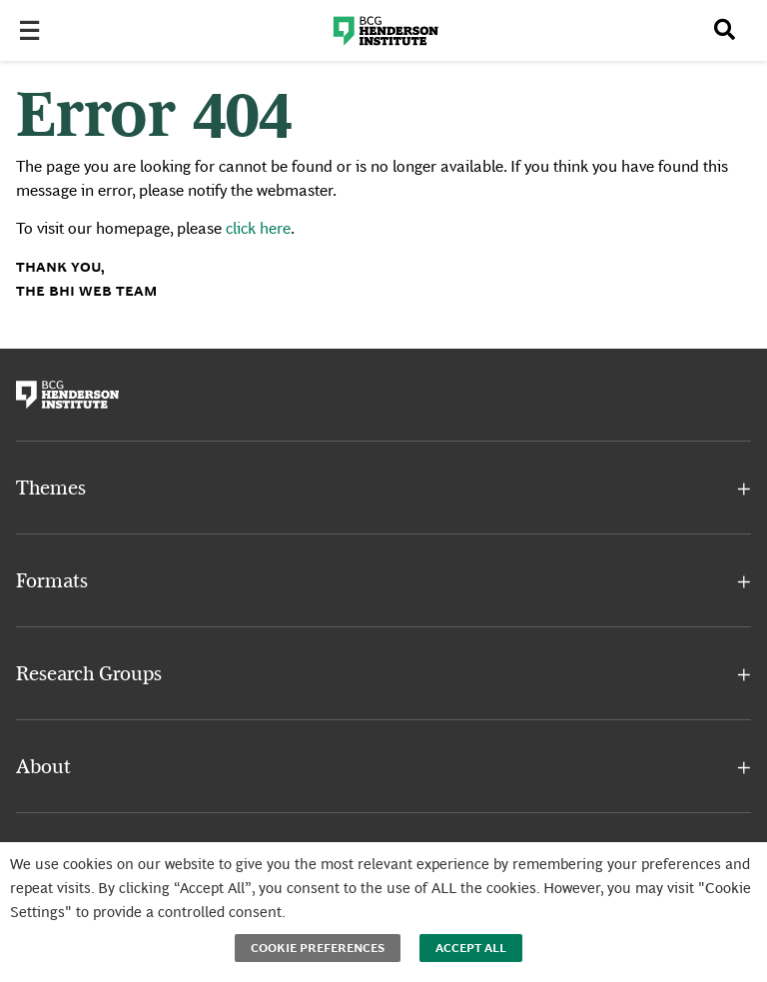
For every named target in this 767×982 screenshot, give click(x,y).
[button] (383, 489)
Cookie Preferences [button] (317, 948)
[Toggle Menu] (36, 31)
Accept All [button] (470, 948)
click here (258, 228)
